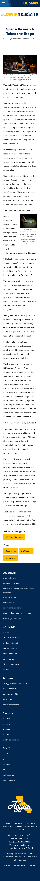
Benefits (6, 734)
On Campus (26, 550)
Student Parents (10, 648)
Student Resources (11, 637)
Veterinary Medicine (11, 583)
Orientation (7, 632)
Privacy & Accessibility (19, 838)
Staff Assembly (9, 774)
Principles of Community (19, 841)
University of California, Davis (17, 823)
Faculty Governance (11, 739)
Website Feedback (11, 780)
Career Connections (11, 688)
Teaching (6, 723)
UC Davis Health (9, 578)
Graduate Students (11, 642)
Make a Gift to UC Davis (13, 618)
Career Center (9, 658)
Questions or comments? (19, 835)
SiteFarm (32, 865)
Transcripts (7, 699)
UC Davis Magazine (14, 537)
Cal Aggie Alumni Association (15, 683)
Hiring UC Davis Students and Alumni (18, 613)
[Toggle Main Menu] (4, 3)
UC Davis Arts (8, 602)
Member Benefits (10, 693)
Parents (6, 669)
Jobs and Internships (11, 664)
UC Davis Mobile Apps (12, 607)
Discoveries (10, 550)
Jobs (4, 769)
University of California (19, 844)
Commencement (10, 653)
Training (6, 759)
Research (6, 729)
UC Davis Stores (9, 597)
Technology (10, 558)
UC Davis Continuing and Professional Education (19, 590)
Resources (7, 718)
